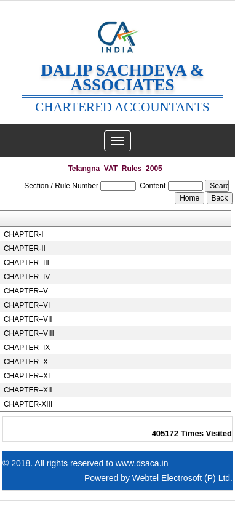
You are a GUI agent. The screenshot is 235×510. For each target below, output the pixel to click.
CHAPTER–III (26, 262)
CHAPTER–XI (27, 376)
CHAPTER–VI (27, 305)
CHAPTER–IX (27, 347)
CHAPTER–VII (28, 319)
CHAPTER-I (24, 234)
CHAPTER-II (25, 248)
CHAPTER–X (26, 361)
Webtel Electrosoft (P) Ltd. (182, 478)
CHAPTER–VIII (29, 333)
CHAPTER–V (26, 291)
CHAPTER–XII (28, 390)
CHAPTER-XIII (28, 404)
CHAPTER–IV (27, 277)
